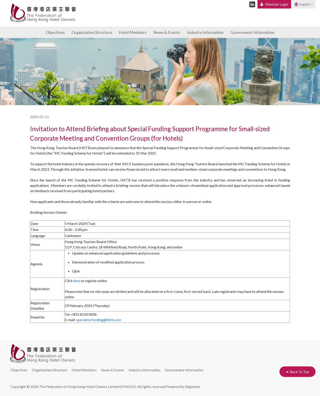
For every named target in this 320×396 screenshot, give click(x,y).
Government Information (252, 32)
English (302, 4)
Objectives (55, 32)
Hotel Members (133, 32)
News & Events (166, 32)
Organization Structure (91, 32)
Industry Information (205, 32)
